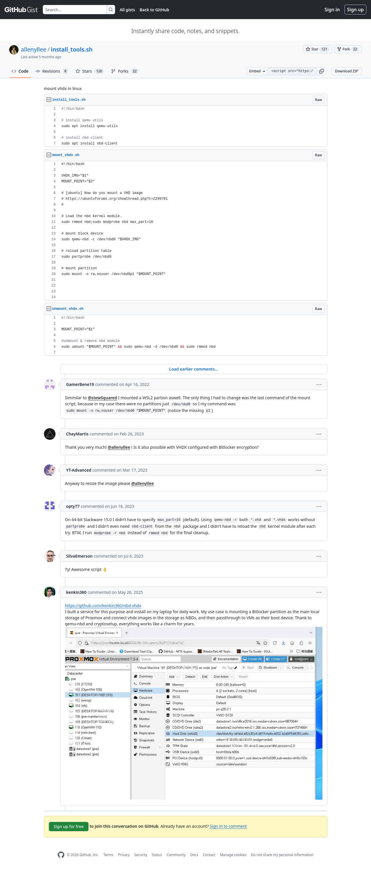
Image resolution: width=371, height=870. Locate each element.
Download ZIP (346, 71)
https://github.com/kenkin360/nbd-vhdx (103, 605)
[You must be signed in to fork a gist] (348, 49)
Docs (194, 854)
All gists (127, 9)
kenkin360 (76, 592)
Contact (209, 854)
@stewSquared (102, 397)
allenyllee (33, 49)
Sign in (332, 9)
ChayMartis (77, 434)
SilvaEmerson (79, 556)
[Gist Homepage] (21, 9)
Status (157, 854)
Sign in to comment (228, 826)
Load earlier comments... (193, 369)
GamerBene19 (80, 384)
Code (20, 71)
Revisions (52, 71)
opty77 (73, 506)
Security (140, 854)
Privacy (124, 854)
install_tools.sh (72, 49)
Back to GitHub (154, 9)
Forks (125, 71)
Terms (108, 854)
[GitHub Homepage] (61, 854)
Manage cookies (233, 854)
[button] (321, 71)
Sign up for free (69, 826)
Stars (89, 71)
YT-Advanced (78, 470)
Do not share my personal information (282, 854)
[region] (185, 126)
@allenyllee (119, 447)
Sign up (355, 9)
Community (176, 854)
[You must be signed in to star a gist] (317, 49)
